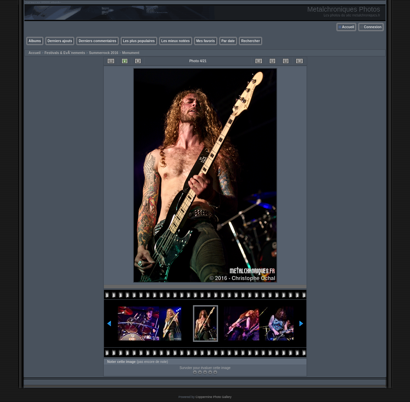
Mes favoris (205, 41)
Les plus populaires (139, 41)
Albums (35, 41)
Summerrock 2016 (103, 53)
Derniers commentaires (97, 41)
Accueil (348, 27)
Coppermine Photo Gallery (213, 397)
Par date (228, 41)
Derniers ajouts (60, 41)
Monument (130, 53)
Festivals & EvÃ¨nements (64, 53)
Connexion (372, 27)
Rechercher (250, 41)
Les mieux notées (175, 41)
